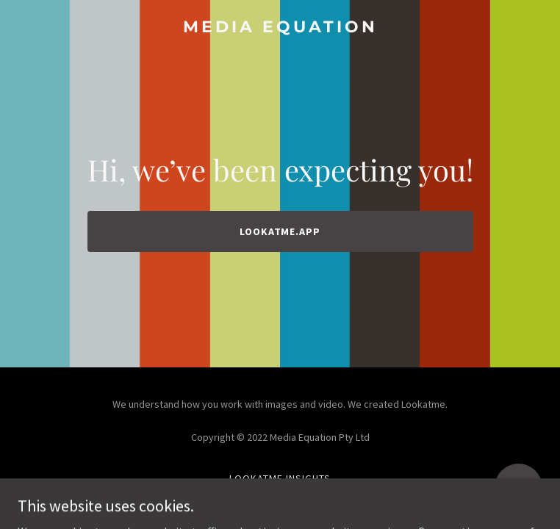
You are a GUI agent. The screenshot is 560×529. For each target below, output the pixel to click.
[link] (280, 28)
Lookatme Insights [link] (280, 478)
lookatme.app (280, 231)
